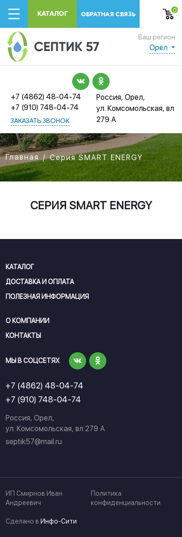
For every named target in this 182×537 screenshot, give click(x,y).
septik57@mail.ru (34, 441)
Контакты (23, 335)
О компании (27, 320)
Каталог (52, 14)
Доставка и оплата (40, 281)
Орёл (159, 47)
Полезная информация (47, 296)
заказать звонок (40, 121)
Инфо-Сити (58, 521)
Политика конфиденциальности (126, 498)
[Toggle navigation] (14, 14)
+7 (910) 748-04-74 (45, 107)
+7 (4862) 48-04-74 (46, 96)
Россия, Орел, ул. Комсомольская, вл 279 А (135, 108)
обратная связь (108, 14)
